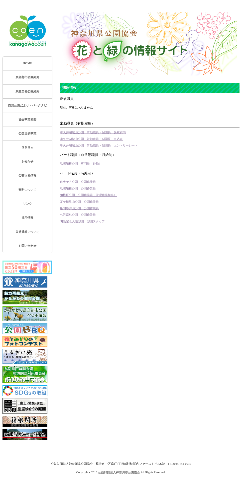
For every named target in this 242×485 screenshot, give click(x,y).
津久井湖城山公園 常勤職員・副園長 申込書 (91, 139)
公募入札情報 (27, 175)
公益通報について (27, 232)
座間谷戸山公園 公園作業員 (79, 208)
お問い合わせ (27, 246)
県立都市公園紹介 (27, 77)
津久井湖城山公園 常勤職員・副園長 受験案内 (93, 132)
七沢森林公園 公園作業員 (78, 214)
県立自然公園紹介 (27, 91)
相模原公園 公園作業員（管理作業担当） (88, 195)
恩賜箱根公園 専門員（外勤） (81, 163)
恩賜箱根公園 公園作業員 (78, 188)
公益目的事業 (27, 133)
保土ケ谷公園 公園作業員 (78, 182)
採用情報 (27, 217)
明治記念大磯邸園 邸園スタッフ (82, 221)
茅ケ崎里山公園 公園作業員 (79, 202)
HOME (27, 63)
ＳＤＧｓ (27, 147)
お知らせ (27, 161)
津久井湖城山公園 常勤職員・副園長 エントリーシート (99, 145)
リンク (27, 204)
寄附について (27, 190)
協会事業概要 (27, 119)
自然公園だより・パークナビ (27, 105)
